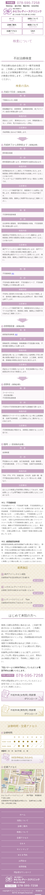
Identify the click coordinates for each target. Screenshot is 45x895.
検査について (22, 832)
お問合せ (22, 861)
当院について (22, 820)
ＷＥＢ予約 (22, 855)
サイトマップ (22, 849)
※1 (12, 273)
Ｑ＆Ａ (22, 843)
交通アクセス (22, 838)
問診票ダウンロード (22, 872)
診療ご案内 (22, 826)
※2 (16, 334)
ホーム (22, 815)
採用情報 (22, 867)
